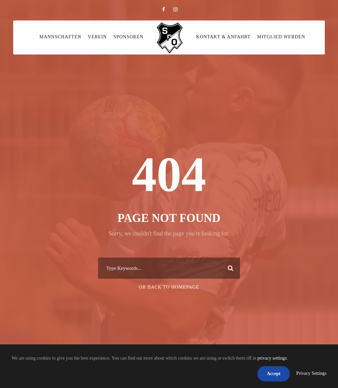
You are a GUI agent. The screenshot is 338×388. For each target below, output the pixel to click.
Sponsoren (129, 36)
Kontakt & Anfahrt (223, 36)
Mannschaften (60, 36)
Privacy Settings (311, 373)
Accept (273, 373)
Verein (97, 36)
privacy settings (272, 358)
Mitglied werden (281, 36)
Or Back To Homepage (169, 287)
